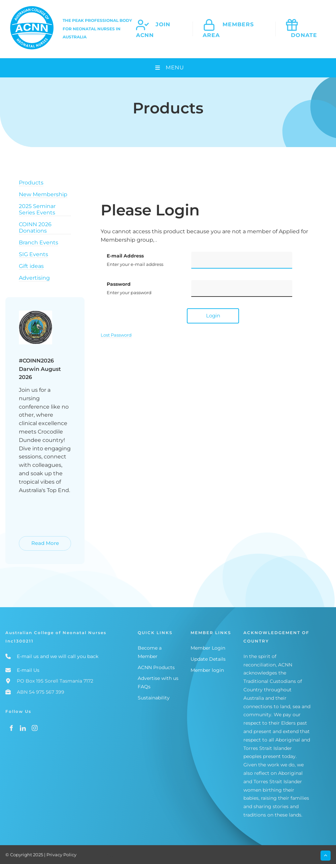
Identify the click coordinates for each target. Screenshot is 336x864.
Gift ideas (31, 266)
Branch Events (38, 242)
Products (31, 182)
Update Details (208, 659)
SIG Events (33, 254)
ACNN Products (156, 667)
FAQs (144, 687)
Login (213, 315)
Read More (33, 540)
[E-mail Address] (241, 260)
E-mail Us (28, 670)
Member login (207, 670)
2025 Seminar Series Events (37, 209)
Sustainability (154, 698)
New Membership (43, 194)
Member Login (208, 648)
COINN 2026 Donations (35, 227)
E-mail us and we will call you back (57, 656)
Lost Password (116, 335)
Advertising (34, 278)
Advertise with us (158, 678)
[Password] (241, 288)
